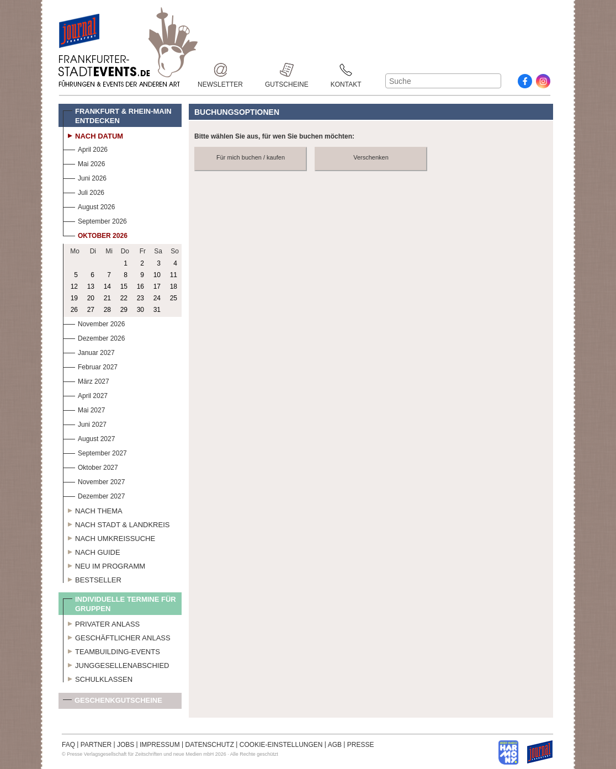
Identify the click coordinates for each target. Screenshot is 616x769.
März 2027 (86, 380)
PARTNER (96, 745)
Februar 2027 (90, 365)
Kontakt (346, 70)
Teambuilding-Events (111, 650)
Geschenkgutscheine (112, 702)
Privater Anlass (101, 622)
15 (124, 286)
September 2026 (95, 220)
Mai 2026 (84, 162)
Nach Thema (93, 509)
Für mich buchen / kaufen (250, 157)
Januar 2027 (89, 351)
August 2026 (89, 205)
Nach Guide (91, 550)
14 (107, 286)
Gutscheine (287, 70)
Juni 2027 (85, 423)
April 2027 (85, 394)
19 (74, 298)
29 (124, 310)
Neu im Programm (104, 564)
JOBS (125, 745)
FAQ (68, 745)
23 (140, 298)
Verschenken (371, 157)
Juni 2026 (85, 177)
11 (173, 275)
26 (74, 310)
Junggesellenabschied (116, 664)
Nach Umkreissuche (109, 537)
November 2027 (94, 480)
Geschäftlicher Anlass (117, 636)
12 (74, 286)
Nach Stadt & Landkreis (116, 523)
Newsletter (220, 70)
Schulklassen (97, 677)
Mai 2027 (84, 409)
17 (157, 286)
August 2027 (89, 437)
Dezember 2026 (94, 337)
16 (140, 286)
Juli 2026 (83, 191)
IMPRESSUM (160, 745)
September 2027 (95, 452)
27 (90, 310)
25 (173, 298)
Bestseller (92, 578)
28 (107, 310)
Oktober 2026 (95, 234)
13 (90, 286)
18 (173, 286)
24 (157, 298)
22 (124, 298)
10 (157, 275)
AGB (335, 745)
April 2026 (85, 148)
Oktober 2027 (90, 466)
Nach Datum (93, 134)
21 (107, 298)
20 (90, 298)
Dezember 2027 (94, 495)
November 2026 (94, 322)
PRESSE (360, 745)
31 (157, 310)
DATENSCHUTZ (209, 745)
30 (140, 310)
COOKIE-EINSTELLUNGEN (281, 745)
